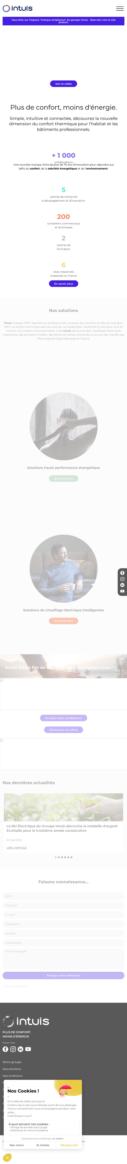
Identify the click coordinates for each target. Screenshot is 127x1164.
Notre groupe (12, 1062)
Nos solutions (12, 1069)
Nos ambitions (13, 1076)
